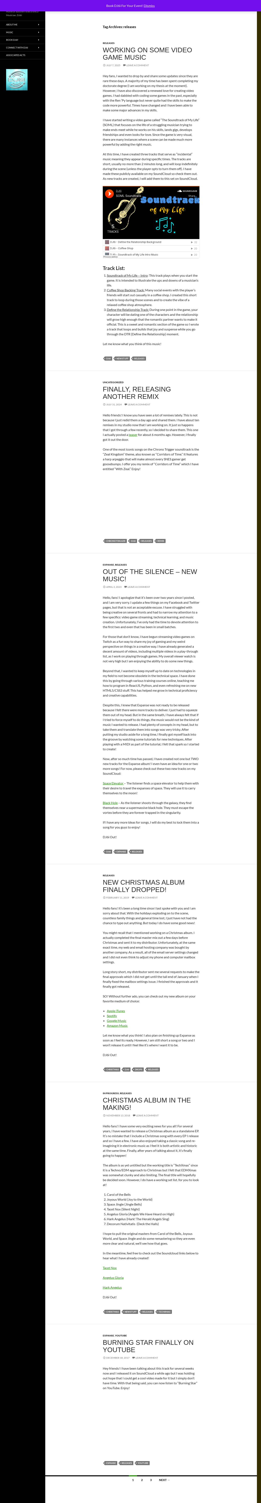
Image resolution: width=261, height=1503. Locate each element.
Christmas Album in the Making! (147, 1103)
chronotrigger (115, 541)
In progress (111, 1093)
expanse (121, 851)
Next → (164, 1480)
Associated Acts (15, 55)
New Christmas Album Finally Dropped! (144, 886)
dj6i (108, 358)
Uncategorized (113, 382)
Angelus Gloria (113, 1277)
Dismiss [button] (149, 6)
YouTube (121, 1335)
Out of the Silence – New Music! (150, 575)
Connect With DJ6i (17, 47)
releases (109, 43)
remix (160, 541)
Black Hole (110, 803)
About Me (11, 24)
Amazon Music (117, 1025)
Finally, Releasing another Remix (137, 392)
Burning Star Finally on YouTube (148, 1346)
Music (9, 32)
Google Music (116, 1020)
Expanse (108, 564)
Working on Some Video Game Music (147, 53)
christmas (112, 1069)
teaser (133, 435)
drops (138, 1069)
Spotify (112, 1016)
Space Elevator (113, 783)
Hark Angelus (112, 1287)
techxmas (164, 1311)
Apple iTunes (116, 1011)
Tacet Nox (110, 1268)
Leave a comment (137, 65)
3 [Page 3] (151, 1480)
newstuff (122, 358)
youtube (143, 1463)
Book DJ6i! (12, 39)
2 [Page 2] (142, 1480)
